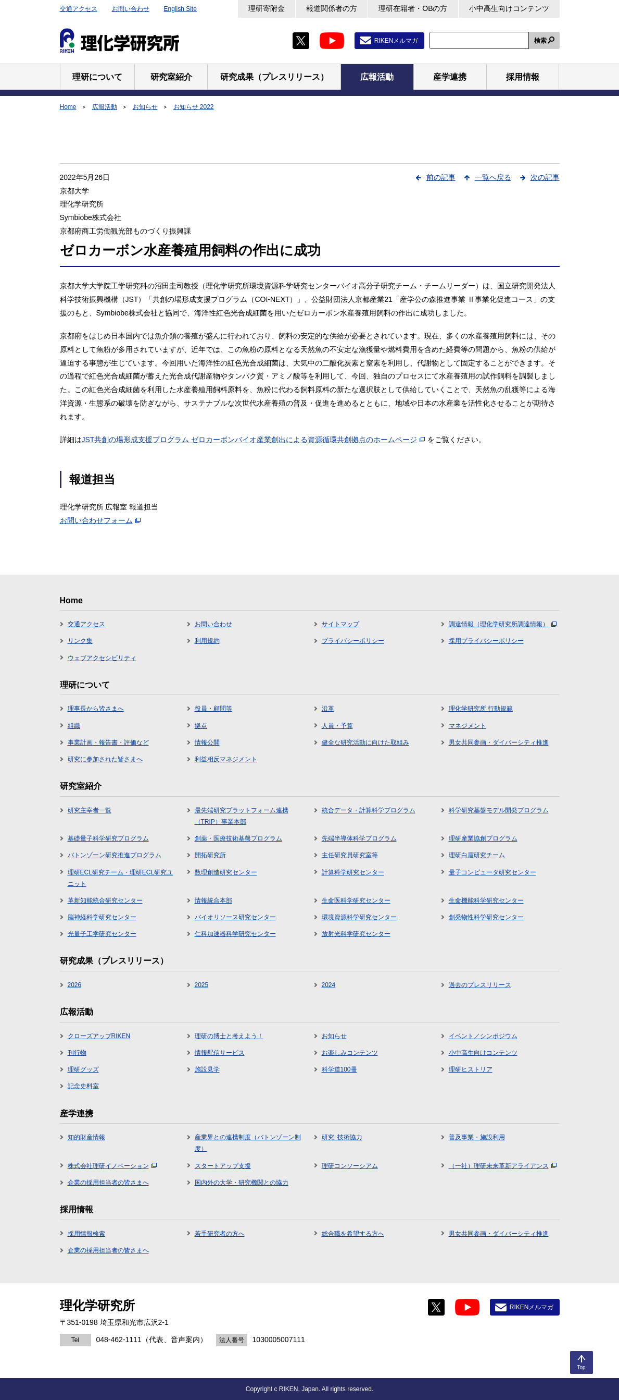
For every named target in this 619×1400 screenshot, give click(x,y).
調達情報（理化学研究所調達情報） (503, 624)
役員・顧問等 (213, 708)
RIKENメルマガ (396, 40)
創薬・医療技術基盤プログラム (238, 838)
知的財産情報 (86, 1137)
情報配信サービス (220, 1052)
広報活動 (104, 107)
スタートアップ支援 (223, 1166)
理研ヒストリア (470, 1069)
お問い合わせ (130, 9)
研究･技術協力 (342, 1137)
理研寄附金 (266, 8)
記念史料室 (83, 1086)
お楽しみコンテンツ (350, 1052)
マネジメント (467, 725)
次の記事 (545, 177)
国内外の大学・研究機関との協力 (241, 1182)
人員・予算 (337, 725)
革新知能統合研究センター (105, 900)
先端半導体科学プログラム (359, 838)
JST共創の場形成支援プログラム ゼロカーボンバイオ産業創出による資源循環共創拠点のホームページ (253, 439)
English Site (180, 9)
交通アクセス (78, 9)
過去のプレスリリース (480, 985)
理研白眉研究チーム (477, 855)
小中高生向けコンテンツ (509, 8)
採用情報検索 (86, 1233)
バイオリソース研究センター (235, 917)
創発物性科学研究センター (486, 917)
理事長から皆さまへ (96, 708)
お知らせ (145, 107)
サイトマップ (340, 624)
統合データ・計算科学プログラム (368, 810)
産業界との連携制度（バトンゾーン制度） (248, 1143)
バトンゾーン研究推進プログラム (114, 855)
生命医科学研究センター (356, 900)
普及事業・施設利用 (477, 1137)
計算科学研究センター (353, 872)
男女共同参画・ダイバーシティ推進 (499, 742)
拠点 (201, 725)
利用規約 (207, 640)
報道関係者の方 (331, 8)
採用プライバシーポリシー (486, 640)
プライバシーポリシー (353, 640)
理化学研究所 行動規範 (481, 708)
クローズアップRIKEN (99, 1036)
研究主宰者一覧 (89, 810)
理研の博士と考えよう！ (229, 1036)
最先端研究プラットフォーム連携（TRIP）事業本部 (241, 816)
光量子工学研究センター (102, 934)
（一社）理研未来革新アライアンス (503, 1166)
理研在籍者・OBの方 (412, 8)
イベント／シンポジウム (483, 1036)
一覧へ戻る (493, 177)
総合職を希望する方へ (353, 1233)
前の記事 (441, 177)
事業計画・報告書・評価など (108, 742)
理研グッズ (83, 1069)
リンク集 (80, 640)
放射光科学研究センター (356, 934)
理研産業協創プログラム (483, 838)
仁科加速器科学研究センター (235, 934)
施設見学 (207, 1069)
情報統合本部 (213, 900)
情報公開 (207, 742)
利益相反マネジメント (226, 759)
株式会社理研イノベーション (112, 1166)
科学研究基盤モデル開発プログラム (499, 810)
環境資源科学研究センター (359, 917)
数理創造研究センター (226, 872)
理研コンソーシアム (350, 1166)
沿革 (328, 708)
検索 (540, 40)
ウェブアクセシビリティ (102, 658)
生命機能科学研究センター (486, 900)
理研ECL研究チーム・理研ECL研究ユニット (120, 878)
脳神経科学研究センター (102, 917)
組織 (74, 725)
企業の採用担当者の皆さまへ (108, 1182)
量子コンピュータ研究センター (492, 872)
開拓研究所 (210, 855)
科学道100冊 (339, 1069)
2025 (202, 985)
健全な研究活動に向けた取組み (365, 742)
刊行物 (77, 1052)
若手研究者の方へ (220, 1233)
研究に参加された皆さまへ (105, 759)
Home (68, 107)
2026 (75, 985)
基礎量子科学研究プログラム (108, 838)
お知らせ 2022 (193, 107)
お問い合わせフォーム (100, 520)
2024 (329, 985)
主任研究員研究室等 (350, 855)
